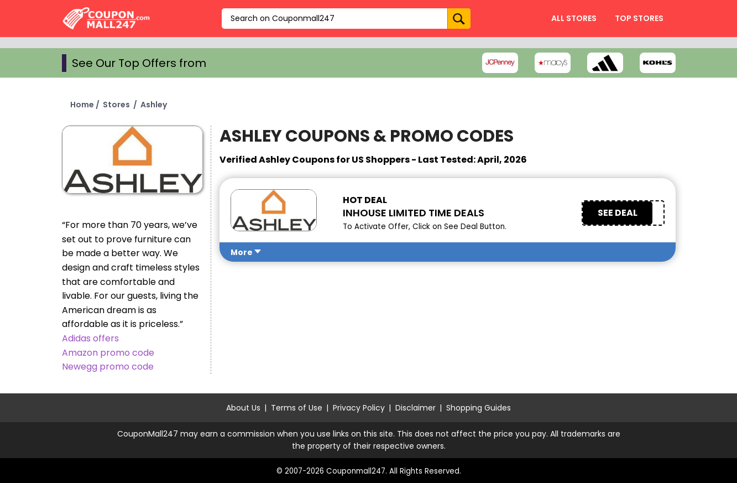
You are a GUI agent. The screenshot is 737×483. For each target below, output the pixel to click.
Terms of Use (296, 407)
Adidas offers (90, 338)
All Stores (574, 18)
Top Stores (639, 18)
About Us (243, 407)
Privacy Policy (359, 407)
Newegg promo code (108, 366)
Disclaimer (415, 407)
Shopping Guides (478, 407)
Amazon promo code (108, 352)
